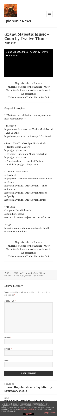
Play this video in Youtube (28, 83)
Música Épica (33, 273)
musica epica (30, 275)
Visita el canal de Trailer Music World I (28, 97)
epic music (20, 275)
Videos (42, 273)
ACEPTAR (28, 414)
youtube (40, 275)
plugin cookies (50, 413)
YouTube (7, 275)
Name (8, 337)
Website (8, 360)
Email (8, 349)
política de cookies (26, 409)
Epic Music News (17, 21)
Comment (10, 301)
